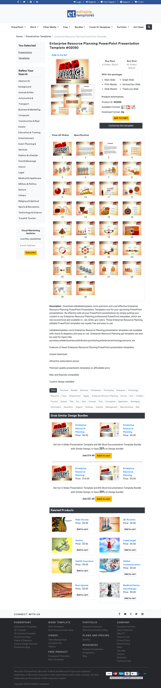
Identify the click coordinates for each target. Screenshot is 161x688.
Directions (122, 657)
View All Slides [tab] (60, 135)
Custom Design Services (25, 644)
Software (89, 407)
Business (84, 390)
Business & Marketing (29, 110)
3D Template (20, 630)
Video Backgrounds (57, 639)
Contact (120, 654)
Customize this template (121, 125)
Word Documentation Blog (60, 630)
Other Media (50, 27)
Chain (64, 396)
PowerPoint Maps (22, 637)
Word (33, 27)
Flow (101, 401)
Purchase (64, 390)
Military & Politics (27, 184)
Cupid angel (129, 540)
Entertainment (26, 138)
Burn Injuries (81, 585)
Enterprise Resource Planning (105, 396)
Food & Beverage (27, 161)
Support (125, 2)
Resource (55, 396)
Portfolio (122, 27)
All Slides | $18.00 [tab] (132, 64)
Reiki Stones (82, 520)
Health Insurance (84, 561)
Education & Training (29, 132)
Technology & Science (30, 212)
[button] (149, 27)
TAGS (53, 390)
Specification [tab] (81, 135)
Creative (139, 396)
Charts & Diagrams (23, 640)
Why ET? (121, 633)
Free (65, 27)
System (63, 401)
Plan (72, 401)
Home (19, 36)
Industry (99, 407)
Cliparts (52, 646)
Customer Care (124, 661)
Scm (132, 396)
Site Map (121, 650)
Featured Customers (92, 626)
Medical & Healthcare (29, 178)
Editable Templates (40, 684)
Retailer (74, 390)
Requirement (74, 396)
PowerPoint (17, 27)
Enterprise (120, 390)
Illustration (68, 407)
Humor (22, 167)
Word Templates (56, 626)
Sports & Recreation (28, 207)
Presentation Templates (38, 36)
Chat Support (108, 2)
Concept (92, 401)
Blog (85, 656)
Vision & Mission (125, 630)
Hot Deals (138, 27)
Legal (21, 172)
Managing (135, 401)
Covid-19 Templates (100, 27)
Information (56, 407)
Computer (23, 115)
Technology (133, 390)
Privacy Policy (123, 640)
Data (84, 401)
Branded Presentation (93, 649)
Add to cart (103, 456)
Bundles (79, 27)
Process (54, 401)
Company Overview (126, 626)
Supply (86, 396)
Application (123, 401)
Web (138, 407)
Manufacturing (126, 407)
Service (123, 396)
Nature (22, 190)
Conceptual (110, 401)
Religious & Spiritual (28, 201)
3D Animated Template (25, 633)
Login (77, 2)
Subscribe (31, 253)
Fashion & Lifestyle (28, 155)
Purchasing (109, 390)
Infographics (89, 652)
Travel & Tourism (27, 218)
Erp (77, 401)
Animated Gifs (55, 643)
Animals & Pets (26, 92)
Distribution (96, 390)
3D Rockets (129, 520)
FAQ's (119, 647)
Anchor (79, 540)
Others (22, 195)
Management (111, 407)
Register (91, 2)
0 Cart (139, 2)
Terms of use (123, 637)
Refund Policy (123, 644)
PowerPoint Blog (22, 647)
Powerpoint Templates (59, 656)
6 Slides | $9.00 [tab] (110, 63)
